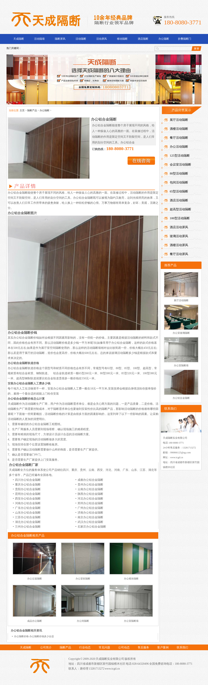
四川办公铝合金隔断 (28, 479)
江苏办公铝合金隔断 (28, 517)
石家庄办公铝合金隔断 (92, 526)
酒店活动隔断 (179, 200)
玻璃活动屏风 (179, 236)
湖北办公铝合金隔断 (28, 522)
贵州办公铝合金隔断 (90, 484)
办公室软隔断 (83, 578)
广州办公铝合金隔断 (90, 507)
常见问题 (104, 647)
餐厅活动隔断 (179, 137)
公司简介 (46, 647)
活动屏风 (101, 38)
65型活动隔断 (179, 191)
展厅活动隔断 (179, 119)
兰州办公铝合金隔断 (28, 526)
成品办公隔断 (34, 621)
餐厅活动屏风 (179, 254)
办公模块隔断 (131, 578)
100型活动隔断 (180, 218)
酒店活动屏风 (179, 227)
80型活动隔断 (179, 173)
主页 (22, 110)
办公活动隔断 (179, 146)
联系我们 (182, 647)
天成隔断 (18, 38)
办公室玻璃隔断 (181, 333)
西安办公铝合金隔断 (28, 498)
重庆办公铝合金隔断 (28, 484)
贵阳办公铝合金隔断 (28, 489)
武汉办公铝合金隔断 (90, 522)
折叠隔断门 (184, 38)
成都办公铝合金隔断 (90, 479)
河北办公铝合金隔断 (90, 498)
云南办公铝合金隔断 (90, 489)
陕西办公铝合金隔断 (90, 493)
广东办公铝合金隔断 (28, 507)
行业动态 (85, 647)
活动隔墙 (39, 38)
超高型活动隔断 (180, 209)
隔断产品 (32, 110)
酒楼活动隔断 (179, 128)
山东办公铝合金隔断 (28, 512)
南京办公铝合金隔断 (90, 517)
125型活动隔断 (180, 155)
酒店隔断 (143, 38)
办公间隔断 (83, 621)
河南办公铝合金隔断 (28, 503)
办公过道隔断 (34, 578)
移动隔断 (122, 38)
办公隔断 (163, 38)
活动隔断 (81, 38)
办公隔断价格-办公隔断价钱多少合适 (34, 636)
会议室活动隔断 (180, 164)
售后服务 (143, 647)
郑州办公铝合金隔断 (90, 503)
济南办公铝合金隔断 (90, 512)
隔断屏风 (60, 38)
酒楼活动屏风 (179, 245)
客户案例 (163, 647)
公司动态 (124, 647)
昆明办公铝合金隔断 (28, 493)
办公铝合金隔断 (181, 398)
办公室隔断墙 (131, 621)
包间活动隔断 (179, 182)
